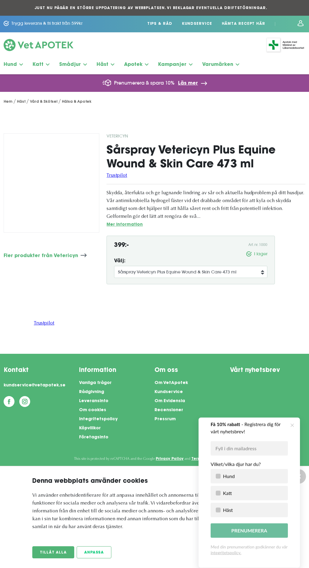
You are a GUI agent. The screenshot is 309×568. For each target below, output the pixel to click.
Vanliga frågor (95, 383)
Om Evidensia (169, 401)
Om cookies (92, 410)
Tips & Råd (159, 24)
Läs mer (188, 83)
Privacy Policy (169, 459)
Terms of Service (208, 459)
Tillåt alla (53, 552)
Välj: (120, 261)
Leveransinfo (93, 401)
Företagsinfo (93, 437)
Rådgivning (91, 392)
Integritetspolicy (98, 419)
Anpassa (94, 552)
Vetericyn (117, 136)
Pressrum (165, 419)
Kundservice (197, 24)
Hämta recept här (243, 24)
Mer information (125, 225)
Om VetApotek (171, 383)
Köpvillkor (90, 428)
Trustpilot (117, 175)
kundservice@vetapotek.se (34, 385)
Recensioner (168, 410)
